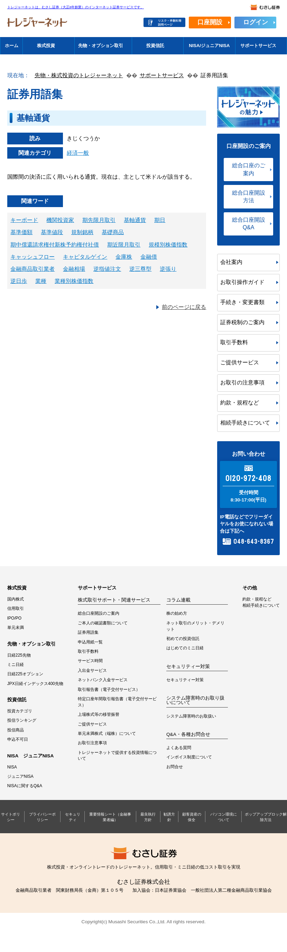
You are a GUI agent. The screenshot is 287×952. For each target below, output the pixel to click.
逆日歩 (18, 281)
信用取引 (15, 608)
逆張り (168, 269)
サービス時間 (90, 660)
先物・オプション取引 (100, 45)
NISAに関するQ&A (24, 785)
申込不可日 (17, 739)
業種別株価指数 (74, 281)
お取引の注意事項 (242, 382)
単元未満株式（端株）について (107, 733)
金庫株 (123, 257)
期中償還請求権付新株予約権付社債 (54, 245)
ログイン (255, 22)
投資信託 (155, 45)
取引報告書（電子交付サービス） (109, 689)
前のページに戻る (184, 307)
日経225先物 (19, 655)
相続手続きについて (245, 423)
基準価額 (21, 232)
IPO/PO (14, 618)
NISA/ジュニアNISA (209, 45)
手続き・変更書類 (242, 302)
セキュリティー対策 (185, 679)
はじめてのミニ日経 (185, 648)
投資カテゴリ (19, 711)
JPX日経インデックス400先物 (35, 683)
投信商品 (15, 730)
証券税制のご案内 (242, 322)
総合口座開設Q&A (248, 223)
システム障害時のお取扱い (191, 716)
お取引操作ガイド (242, 282)
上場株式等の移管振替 (98, 714)
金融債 (148, 257)
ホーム (11, 45)
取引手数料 (234, 342)
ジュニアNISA (20, 776)
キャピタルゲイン (85, 257)
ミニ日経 (15, 664)
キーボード (24, 220)
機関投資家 (60, 220)
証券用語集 (88, 632)
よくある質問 (178, 747)
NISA (12, 767)
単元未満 (15, 627)
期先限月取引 (98, 220)
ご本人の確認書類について (103, 623)
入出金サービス (92, 670)
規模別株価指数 (168, 245)
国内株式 (15, 599)
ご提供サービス (239, 362)
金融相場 (74, 269)
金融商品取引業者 (32, 269)
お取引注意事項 (92, 742)
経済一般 (78, 153)
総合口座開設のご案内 (98, 613)
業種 (40, 281)
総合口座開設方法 (248, 196)
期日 (159, 220)
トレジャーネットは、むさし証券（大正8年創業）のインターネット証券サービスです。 (75, 7)
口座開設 (209, 22)
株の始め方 (176, 613)
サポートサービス (258, 45)
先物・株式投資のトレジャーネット (79, 75)
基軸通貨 (135, 220)
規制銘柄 (82, 232)
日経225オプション (25, 673)
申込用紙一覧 (90, 642)
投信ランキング (21, 720)
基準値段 (52, 232)
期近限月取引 (123, 245)
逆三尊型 (140, 269)
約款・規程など (239, 403)
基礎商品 (113, 232)
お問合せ (174, 766)
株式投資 (46, 45)
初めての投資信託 (183, 638)
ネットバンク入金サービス (103, 679)
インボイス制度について (189, 757)
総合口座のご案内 (248, 169)
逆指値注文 (107, 269)
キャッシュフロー (32, 257)
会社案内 (231, 262)
